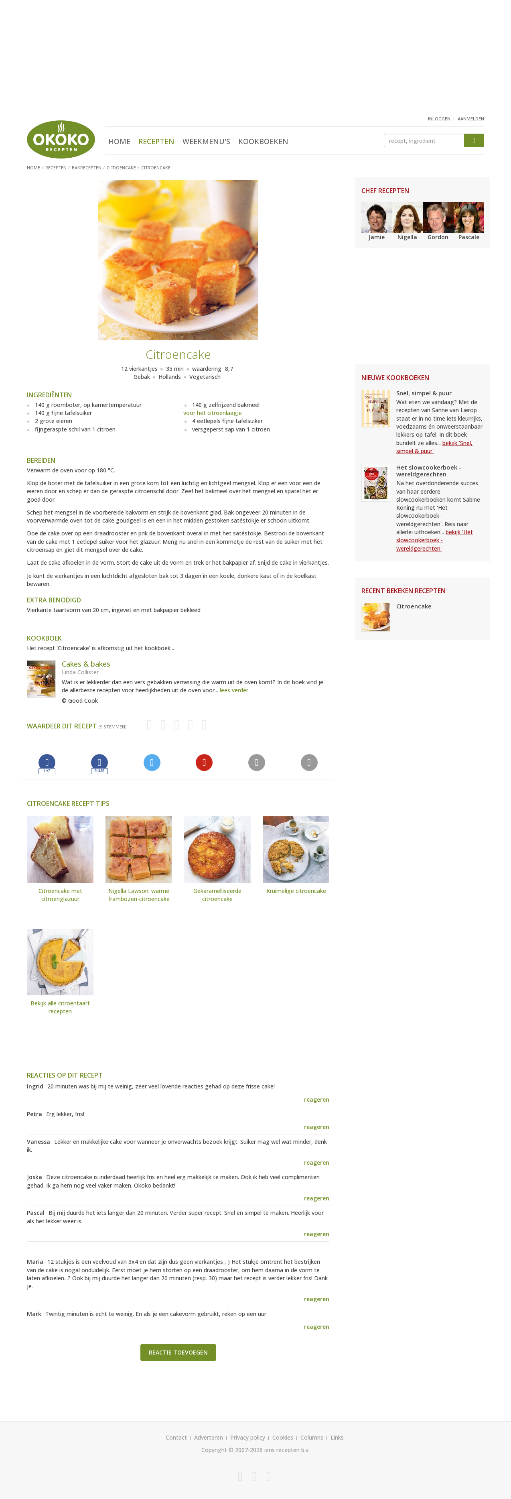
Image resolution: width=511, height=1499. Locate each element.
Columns (311, 1437)
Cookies (282, 1437)
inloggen (439, 119)
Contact (176, 1437)
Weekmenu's (206, 141)
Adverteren (208, 1437)
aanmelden (471, 119)
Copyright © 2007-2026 (232, 1450)
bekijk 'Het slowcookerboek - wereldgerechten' (434, 540)
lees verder (234, 690)
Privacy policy (247, 1437)
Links (337, 1437)
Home (119, 141)
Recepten (156, 141)
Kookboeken (263, 141)
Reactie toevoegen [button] (178, 1352)
